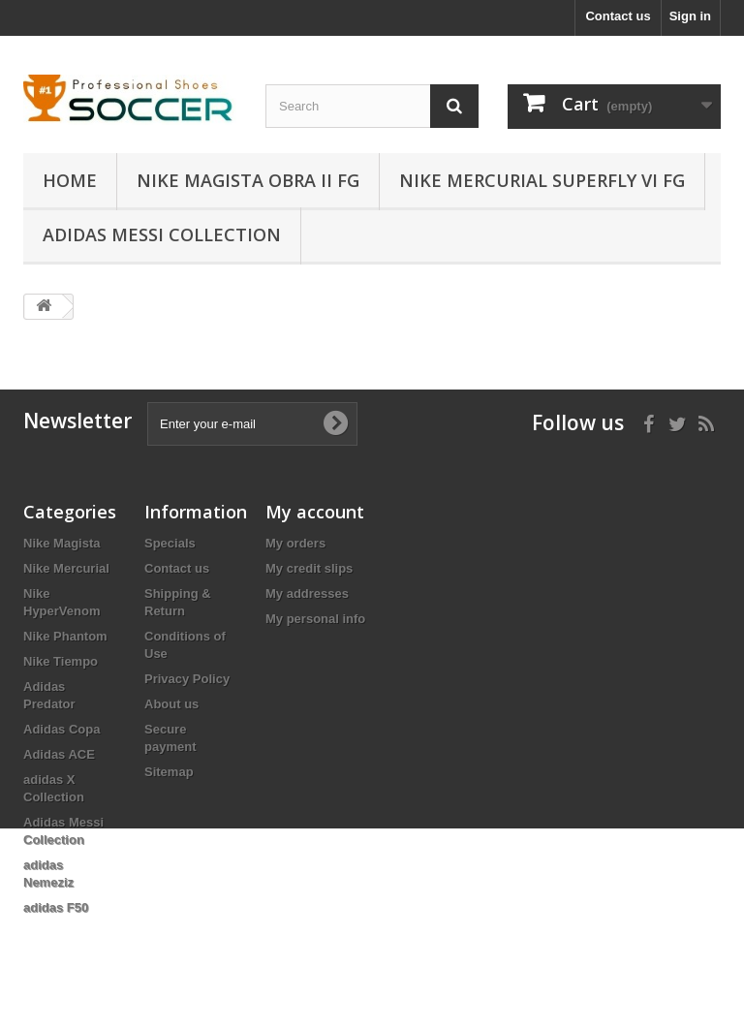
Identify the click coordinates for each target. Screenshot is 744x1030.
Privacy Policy (187, 678)
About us (171, 704)
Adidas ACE (59, 754)
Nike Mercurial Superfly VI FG (542, 180)
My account (314, 511)
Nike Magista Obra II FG (248, 180)
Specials (170, 543)
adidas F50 (55, 907)
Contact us (617, 16)
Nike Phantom (65, 636)
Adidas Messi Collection (162, 234)
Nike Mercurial (66, 568)
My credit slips (309, 568)
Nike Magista (61, 543)
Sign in (690, 16)
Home (70, 180)
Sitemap (169, 772)
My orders (295, 543)
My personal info (315, 618)
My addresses (307, 593)
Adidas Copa (61, 729)
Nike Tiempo (60, 661)
